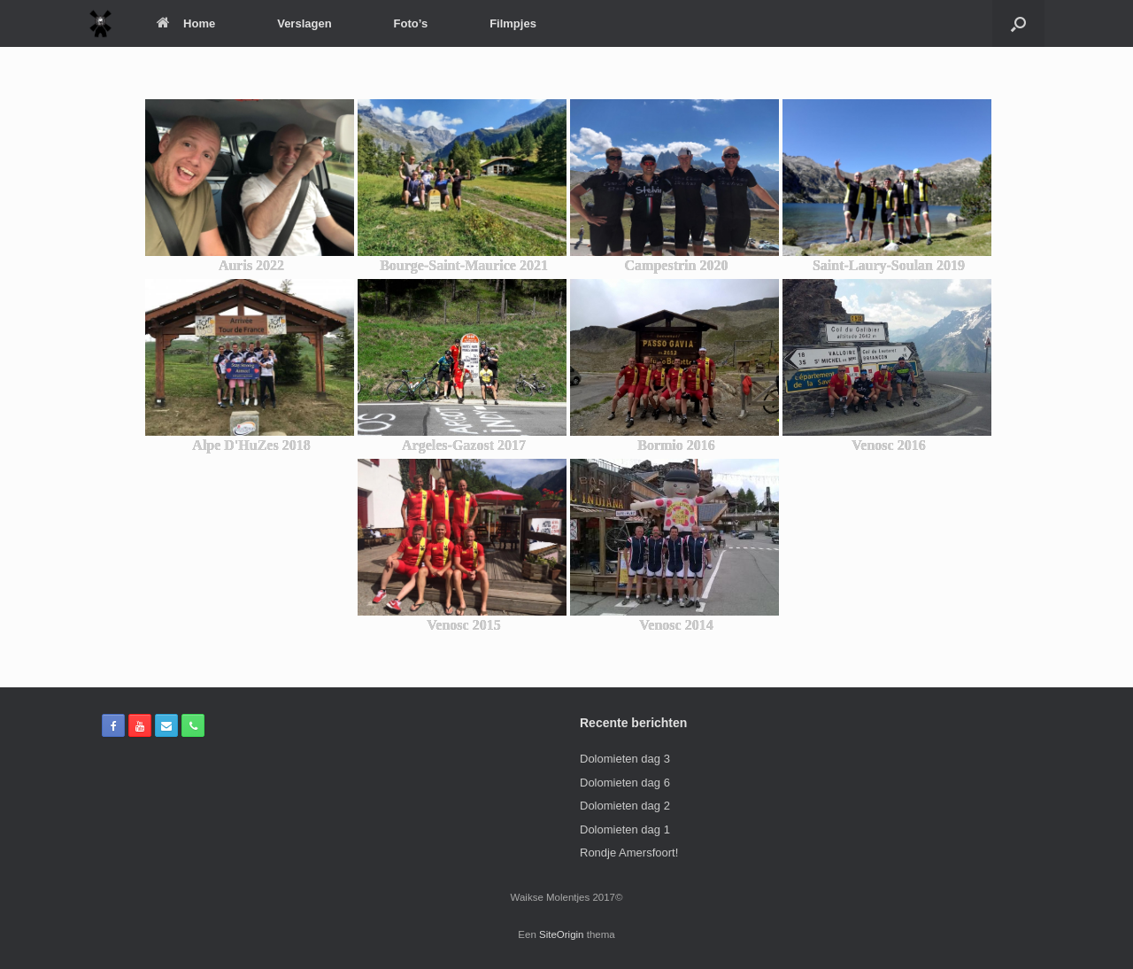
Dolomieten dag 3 (625, 758)
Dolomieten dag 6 (625, 782)
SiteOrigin (561, 934)
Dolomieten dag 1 (625, 829)
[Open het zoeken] (1018, 23)
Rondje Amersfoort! (629, 852)
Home (186, 23)
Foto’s (411, 23)
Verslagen (304, 23)
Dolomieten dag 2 (625, 805)
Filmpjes (512, 23)
